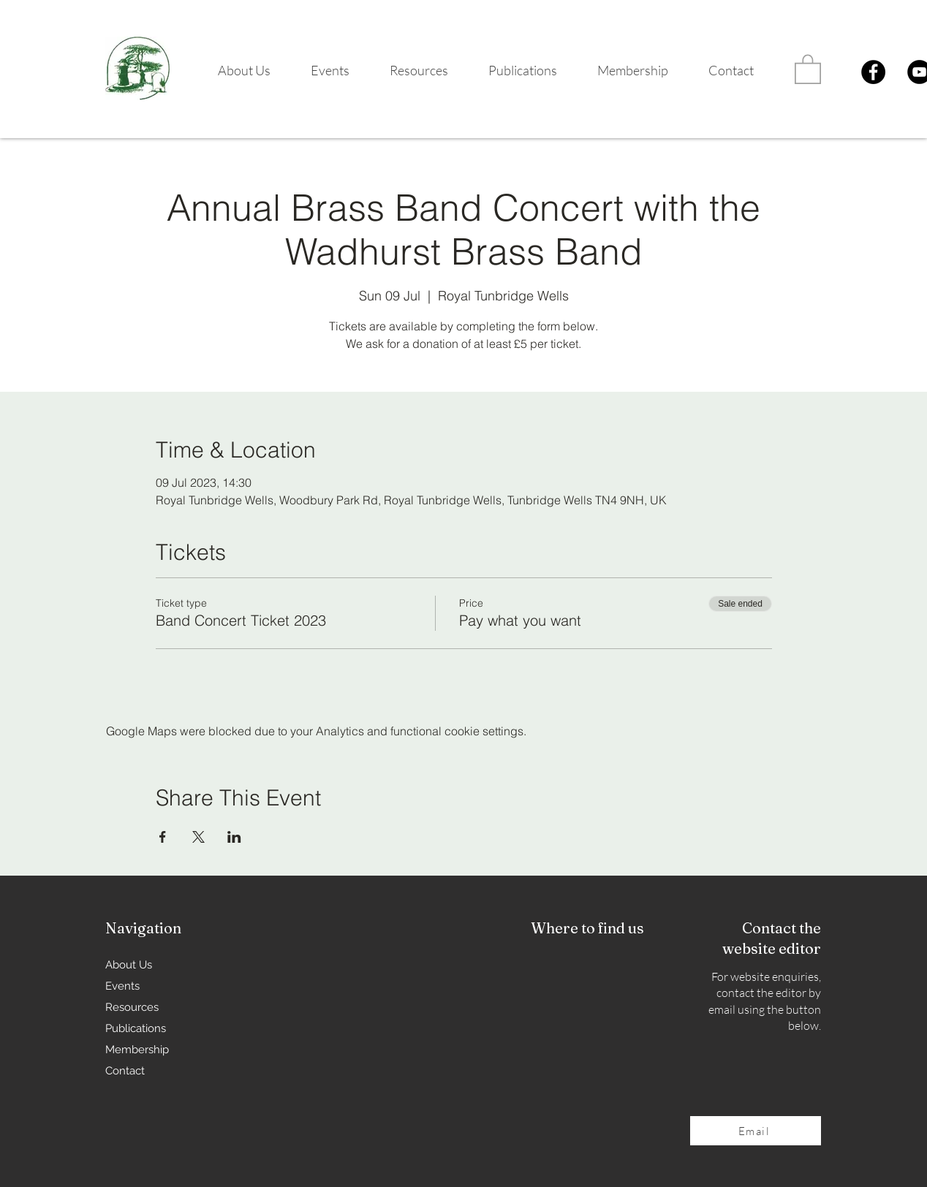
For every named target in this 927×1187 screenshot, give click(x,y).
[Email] (755, 1130)
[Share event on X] (198, 837)
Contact (125, 1070)
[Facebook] (873, 72)
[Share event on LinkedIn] (234, 837)
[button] (235, 70)
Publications (135, 1028)
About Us (128, 964)
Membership (137, 1049)
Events (122, 986)
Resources (132, 1007)
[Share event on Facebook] (163, 837)
